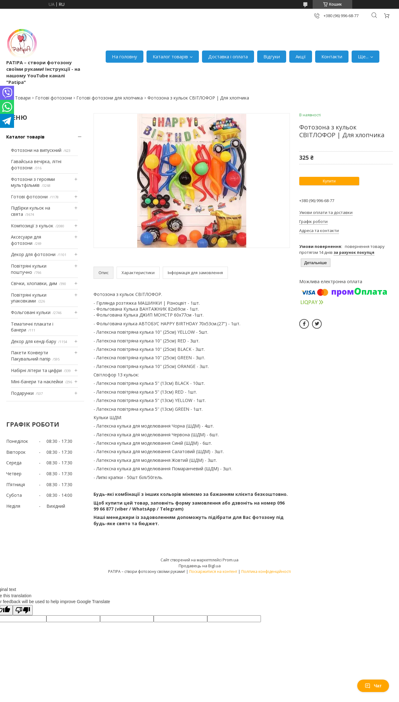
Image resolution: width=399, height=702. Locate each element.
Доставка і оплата (228, 56)
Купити (329, 181)
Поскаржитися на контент (213, 571)
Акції (301, 56)
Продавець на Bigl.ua (200, 566)
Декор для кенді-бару (33, 341)
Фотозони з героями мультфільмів (33, 182)
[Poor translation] (23, 610)
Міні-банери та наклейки (37, 382)
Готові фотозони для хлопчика (109, 98)
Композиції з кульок (32, 226)
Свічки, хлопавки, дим (34, 283)
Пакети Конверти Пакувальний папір (30, 356)
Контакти (331, 56)
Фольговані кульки (30, 312)
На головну (124, 56)
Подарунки (22, 393)
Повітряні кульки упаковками (28, 298)
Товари (23, 98)
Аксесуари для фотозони (26, 240)
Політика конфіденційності (266, 571)
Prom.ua (230, 560)
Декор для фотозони (33, 254)
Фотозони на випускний (36, 150)
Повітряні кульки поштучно (28, 269)
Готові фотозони (53, 98)
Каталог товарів (170, 56)
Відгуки (271, 56)
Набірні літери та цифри (36, 370)
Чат (373, 686)
